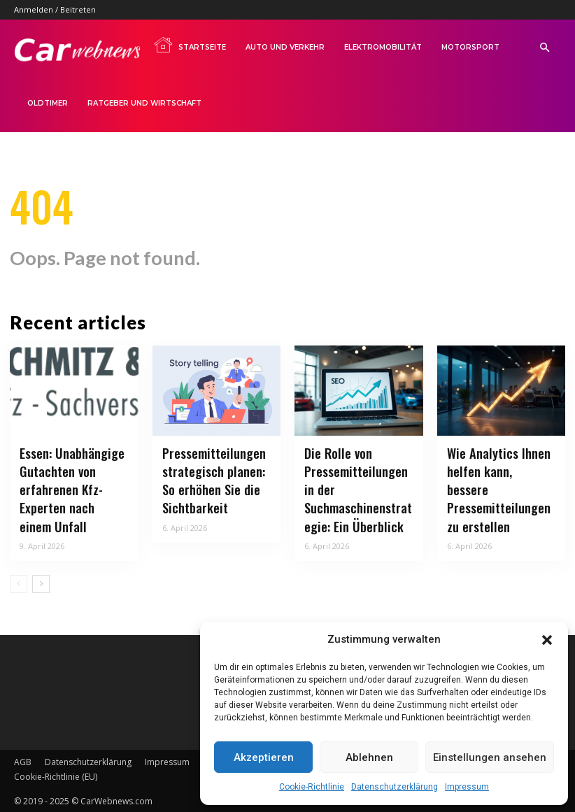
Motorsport (470, 47)
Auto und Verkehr (285, 47)
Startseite (189, 45)
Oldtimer (47, 103)
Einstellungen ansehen (489, 757)
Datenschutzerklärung (394, 787)
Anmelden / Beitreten (55, 9)
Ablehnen (369, 757)
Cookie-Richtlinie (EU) (55, 775)
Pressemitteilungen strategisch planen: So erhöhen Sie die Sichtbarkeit (211, 480)
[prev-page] (18, 582)
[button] (547, 640)
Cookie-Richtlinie (311, 787)
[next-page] (41, 582)
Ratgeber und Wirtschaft (144, 103)
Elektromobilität (383, 47)
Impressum (467, 787)
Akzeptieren (264, 757)
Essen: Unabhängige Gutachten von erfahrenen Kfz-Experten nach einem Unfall (71, 489)
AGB (22, 760)
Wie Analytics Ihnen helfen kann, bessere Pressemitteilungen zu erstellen (499, 480)
